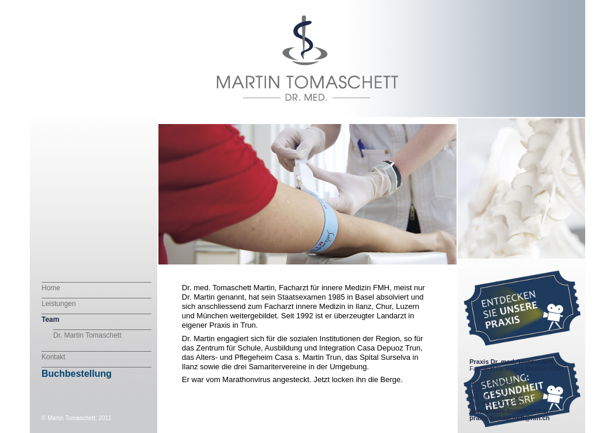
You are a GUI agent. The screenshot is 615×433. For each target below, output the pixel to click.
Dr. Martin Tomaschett (87, 335)
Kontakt (53, 357)
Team (50, 319)
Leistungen (59, 304)
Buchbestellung (77, 374)
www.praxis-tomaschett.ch (510, 410)
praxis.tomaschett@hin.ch (509, 417)
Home (51, 288)
